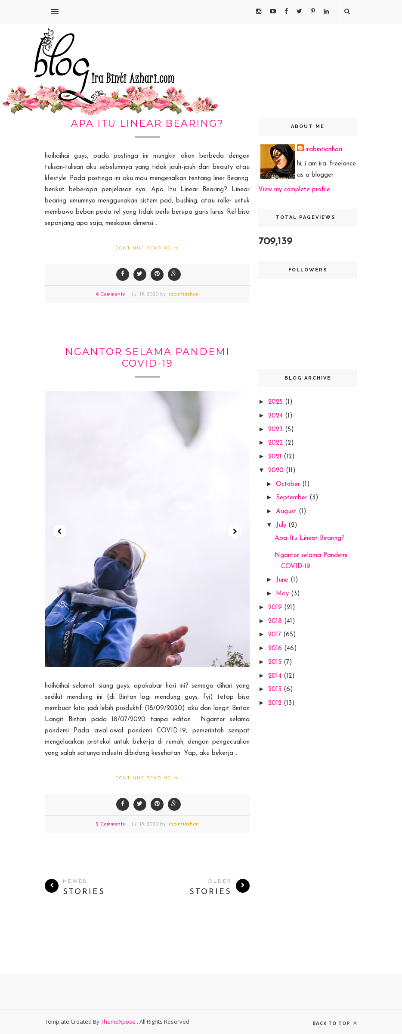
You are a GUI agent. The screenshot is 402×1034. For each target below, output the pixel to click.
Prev (59, 531)
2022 (276, 443)
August (287, 511)
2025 (276, 402)
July (282, 525)
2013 (276, 689)
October (289, 484)
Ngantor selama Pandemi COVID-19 (147, 357)
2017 (275, 635)
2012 (276, 703)
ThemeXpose (119, 1021)
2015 (276, 662)
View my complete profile (294, 190)
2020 (277, 470)
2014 (276, 676)
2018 (276, 621)
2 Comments (110, 824)
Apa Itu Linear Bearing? (147, 123)
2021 (276, 457)
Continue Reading (147, 247)
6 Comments (110, 294)
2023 (276, 430)
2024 (276, 416)
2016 (276, 648)
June (283, 580)
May (283, 594)
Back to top (334, 1023)
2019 (276, 607)
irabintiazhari (183, 294)
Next (234, 531)
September (292, 498)
